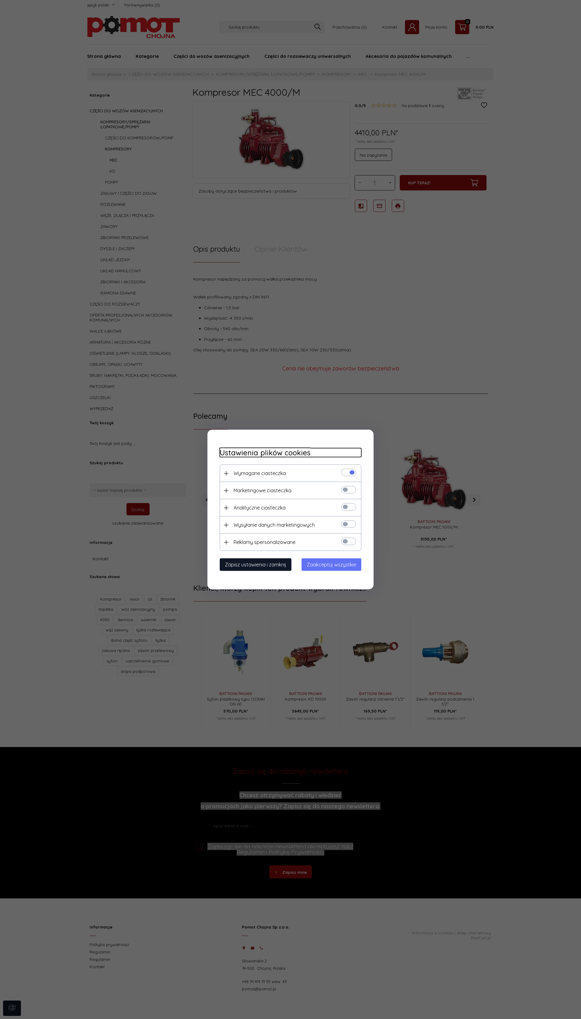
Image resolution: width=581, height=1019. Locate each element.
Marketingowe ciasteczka (262, 490)
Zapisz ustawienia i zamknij (255, 564)
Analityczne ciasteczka (260, 508)
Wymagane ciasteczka (260, 473)
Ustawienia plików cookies (265, 452)
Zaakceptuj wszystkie (331, 564)
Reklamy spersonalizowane (264, 542)
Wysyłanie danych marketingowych (274, 525)
